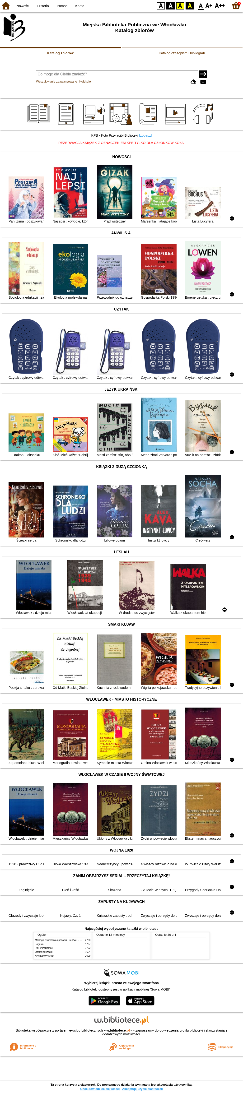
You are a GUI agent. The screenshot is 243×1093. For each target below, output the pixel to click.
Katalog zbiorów (60, 53)
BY (189, 5)
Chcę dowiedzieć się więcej (100, 1089)
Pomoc (62, 6)
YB (180, 5)
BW (171, 5)
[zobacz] (145, 135)
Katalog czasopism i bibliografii (182, 53)
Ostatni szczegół (43, 952)
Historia (43, 6)
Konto (79, 6)
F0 (200, 5)
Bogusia (39, 944)
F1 (209, 5)
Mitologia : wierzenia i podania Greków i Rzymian (61, 940)
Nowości (23, 6)
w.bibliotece (118, 1030)
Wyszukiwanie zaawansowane (56, 81)
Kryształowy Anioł (44, 955)
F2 (220, 5)
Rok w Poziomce (44, 948)
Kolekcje (85, 81)
